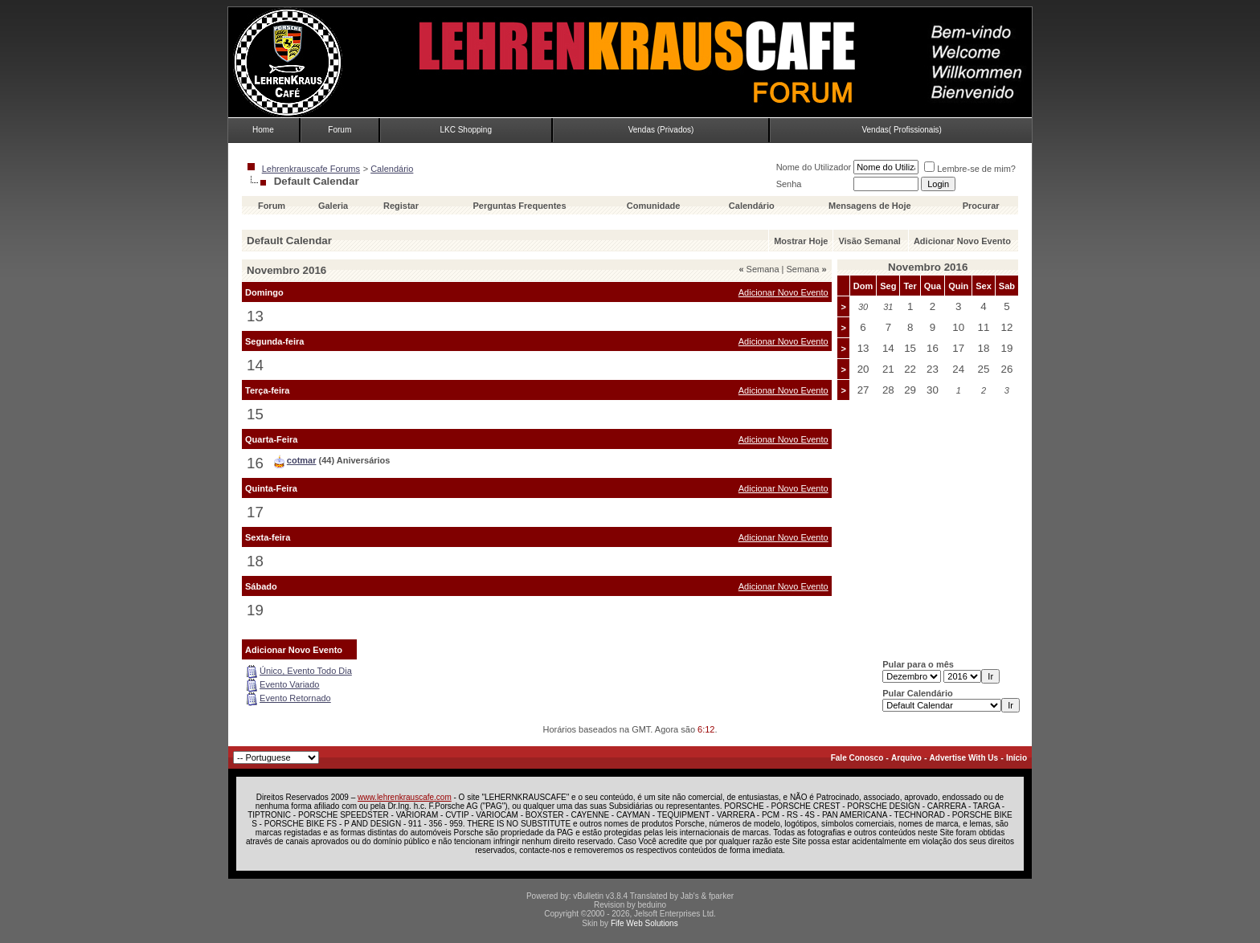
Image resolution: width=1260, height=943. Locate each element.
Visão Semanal (869, 241)
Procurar (981, 205)
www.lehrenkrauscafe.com (405, 797)
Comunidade (655, 205)
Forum (339, 129)
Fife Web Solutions (644, 923)
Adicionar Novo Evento (962, 241)
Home (263, 129)
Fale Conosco (857, 757)
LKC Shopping (466, 129)
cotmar (302, 460)
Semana (758, 269)
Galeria (333, 205)
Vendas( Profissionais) (901, 129)
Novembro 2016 (928, 267)
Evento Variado (289, 684)
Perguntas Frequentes (519, 205)
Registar (401, 205)
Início (1016, 757)
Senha (789, 184)
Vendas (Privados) (661, 129)
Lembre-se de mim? (970, 168)
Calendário (391, 168)
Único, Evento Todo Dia (306, 671)
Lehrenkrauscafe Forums (311, 168)
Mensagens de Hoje (869, 205)
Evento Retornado (295, 698)
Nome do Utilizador (814, 167)
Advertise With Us (964, 757)
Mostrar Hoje (801, 241)
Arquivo (906, 757)
